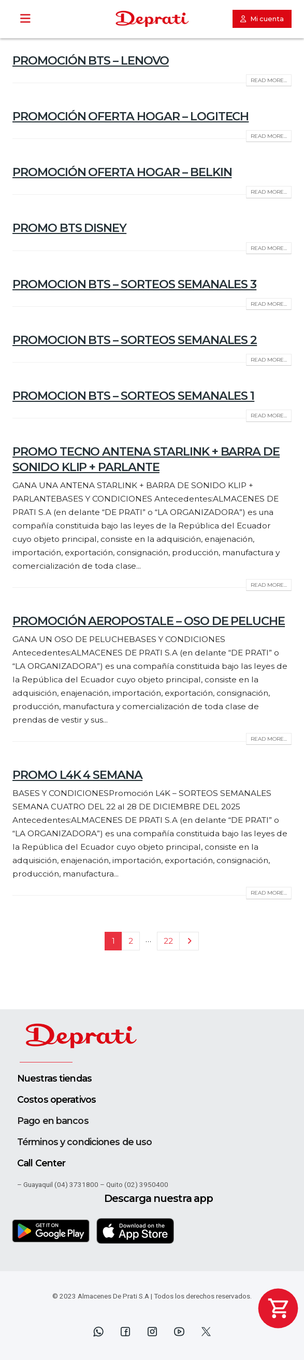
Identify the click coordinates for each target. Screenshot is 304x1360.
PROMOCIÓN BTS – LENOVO (90, 60)
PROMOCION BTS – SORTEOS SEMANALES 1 (133, 395)
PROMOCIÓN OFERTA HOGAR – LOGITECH (130, 116)
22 (168, 941)
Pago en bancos (53, 1120)
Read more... (269, 80)
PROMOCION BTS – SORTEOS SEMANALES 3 (134, 284)
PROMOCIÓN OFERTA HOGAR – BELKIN (121, 172)
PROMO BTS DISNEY (69, 228)
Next (188, 941)
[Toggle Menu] (25, 19)
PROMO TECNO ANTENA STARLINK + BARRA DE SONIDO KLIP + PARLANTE (146, 459)
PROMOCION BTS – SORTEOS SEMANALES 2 (134, 340)
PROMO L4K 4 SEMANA (77, 775)
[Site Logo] (152, 18)
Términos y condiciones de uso (84, 1141)
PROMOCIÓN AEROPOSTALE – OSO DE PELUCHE (148, 621)
